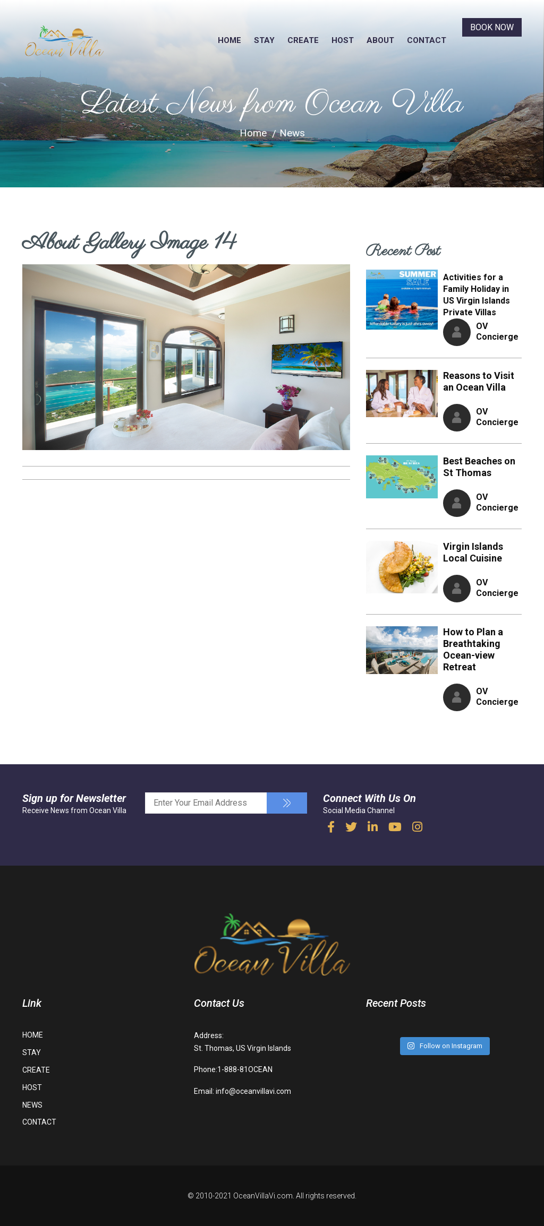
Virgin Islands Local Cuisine (473, 552)
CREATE (303, 40)
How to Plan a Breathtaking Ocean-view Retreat (473, 649)
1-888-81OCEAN (245, 1069)
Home (253, 133)
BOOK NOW (492, 27)
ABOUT (380, 40)
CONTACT (426, 40)
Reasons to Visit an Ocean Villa (478, 381)
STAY (264, 40)
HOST (343, 40)
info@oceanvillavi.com (253, 1090)
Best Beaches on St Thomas (479, 466)
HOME (229, 40)
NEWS (32, 1105)
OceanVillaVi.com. (263, 1196)
